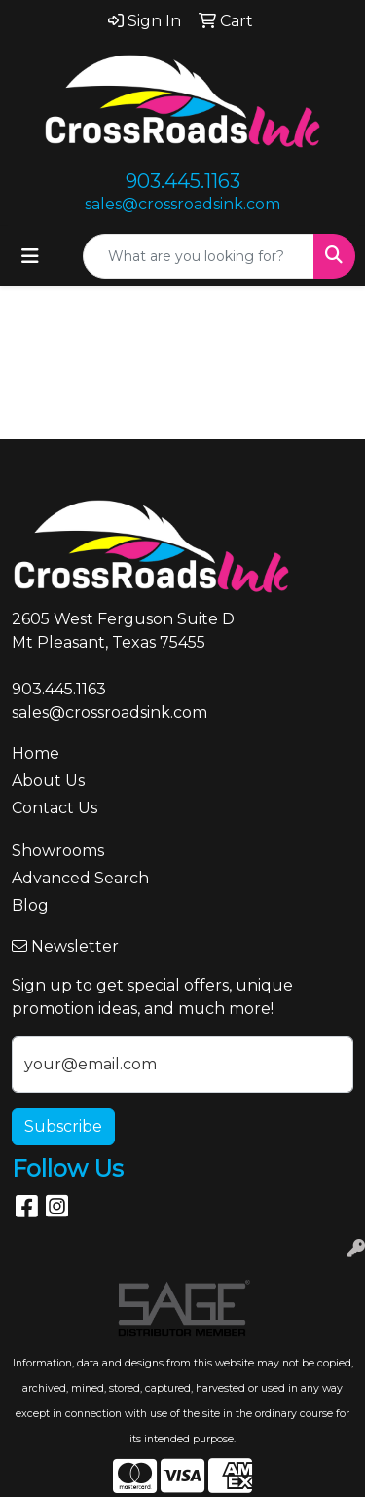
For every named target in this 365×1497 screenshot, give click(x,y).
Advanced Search (80, 878)
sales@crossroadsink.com (182, 204)
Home (35, 753)
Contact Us (54, 808)
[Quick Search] (198, 256)
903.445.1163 (183, 181)
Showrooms (58, 851)
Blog (30, 905)
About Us (48, 780)
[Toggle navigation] (30, 256)
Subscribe (63, 1126)
